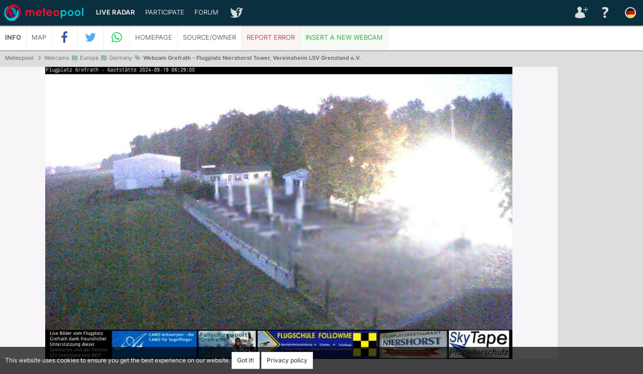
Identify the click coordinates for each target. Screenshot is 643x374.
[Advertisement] (600, 221)
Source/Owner (209, 37)
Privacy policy (287, 360)
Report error (271, 37)
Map (39, 37)
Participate (164, 12)
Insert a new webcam (344, 37)
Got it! (245, 360)
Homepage (153, 37)
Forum (206, 12)
